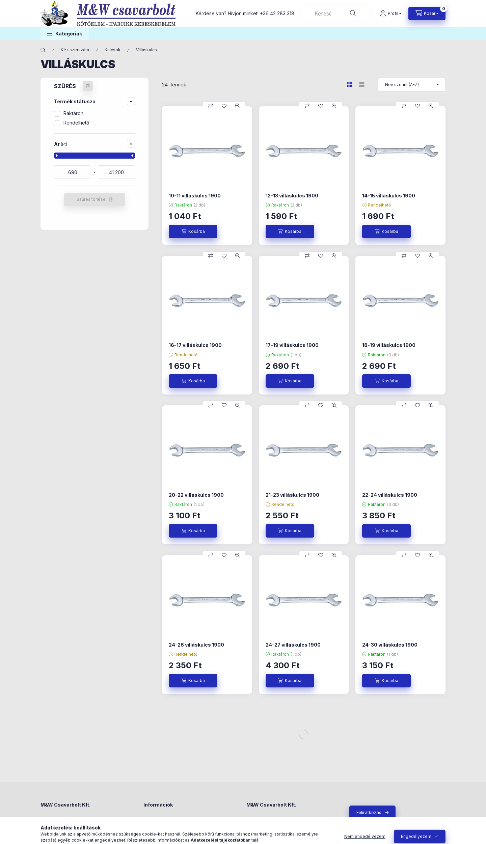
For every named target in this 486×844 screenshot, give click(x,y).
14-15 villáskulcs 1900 (388, 195)
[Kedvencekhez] (224, 106)
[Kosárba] (193, 231)
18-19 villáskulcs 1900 (388, 345)
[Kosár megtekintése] (427, 13)
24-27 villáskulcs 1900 (293, 645)
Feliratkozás (368, 812)
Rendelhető (76, 123)
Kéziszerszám (75, 49)
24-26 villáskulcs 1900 (196, 645)
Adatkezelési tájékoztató (169, 832)
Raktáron (73, 113)
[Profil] (390, 13)
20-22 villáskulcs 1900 (196, 495)
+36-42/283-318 (271, 832)
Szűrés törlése (91, 199)
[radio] (361, 84)
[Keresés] (353, 13)
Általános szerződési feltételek (175, 821)
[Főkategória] (42, 50)
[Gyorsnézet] (237, 106)
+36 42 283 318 (277, 13)
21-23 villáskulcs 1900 (292, 495)
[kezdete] (72, 172)
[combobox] (335, 13)
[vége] (116, 172)
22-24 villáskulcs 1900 (389, 495)
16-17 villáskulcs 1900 (195, 345)
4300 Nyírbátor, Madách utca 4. (73, 821)
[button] (64, 33)
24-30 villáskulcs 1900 (389, 645)
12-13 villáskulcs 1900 (292, 195)
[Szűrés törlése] (88, 86)
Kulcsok (112, 49)
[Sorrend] (412, 84)
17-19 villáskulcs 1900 (292, 345)
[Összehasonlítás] (210, 106)
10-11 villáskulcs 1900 (195, 195)
